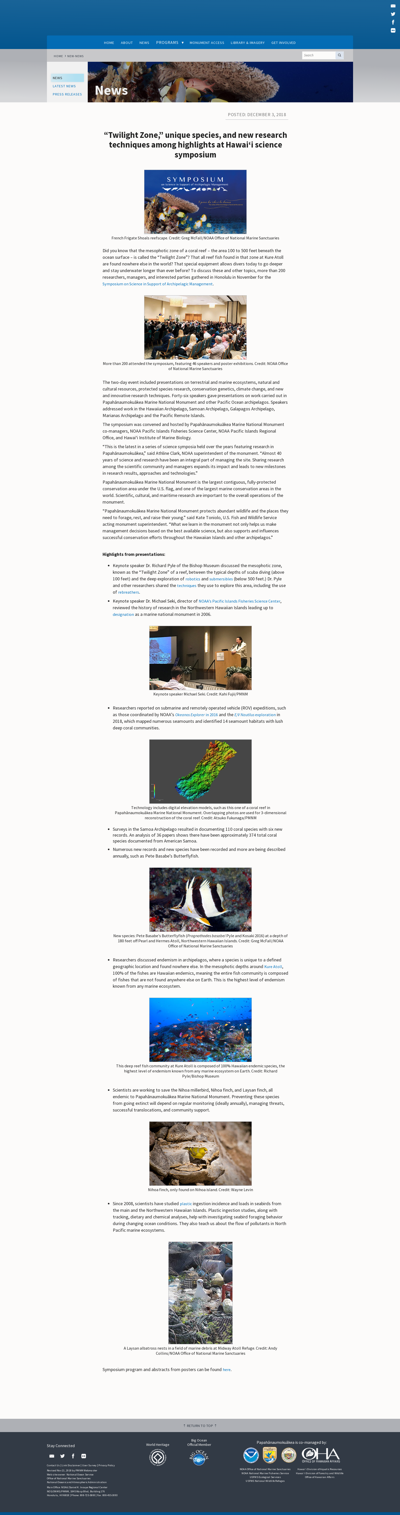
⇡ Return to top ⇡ (200, 1428)
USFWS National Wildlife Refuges (265, 1483)
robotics (193, 581)
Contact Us (53, 1468)
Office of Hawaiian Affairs (320, 1479)
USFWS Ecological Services (265, 1479)
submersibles (222, 581)
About (118, 42)
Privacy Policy (106, 1468)
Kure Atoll (273, 969)
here (227, 1372)
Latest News (66, 87)
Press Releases (69, 96)
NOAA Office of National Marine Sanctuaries (265, 1472)
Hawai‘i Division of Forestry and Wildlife (319, 1475)
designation (124, 617)
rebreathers (129, 594)
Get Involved (293, 42)
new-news (77, 56)
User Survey (89, 1468)
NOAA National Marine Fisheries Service (265, 1475)
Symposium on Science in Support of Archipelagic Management (162, 286)
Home (98, 42)
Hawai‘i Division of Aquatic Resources (319, 1472)
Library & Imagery (252, 42)
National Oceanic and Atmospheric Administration (77, 1485)
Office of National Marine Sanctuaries (69, 1481)
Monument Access (205, 42)
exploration (261, 717)
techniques (187, 588)
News (138, 42)
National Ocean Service (80, 1477)
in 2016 (199, 717)
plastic (186, 1206)
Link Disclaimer (71, 1468)
